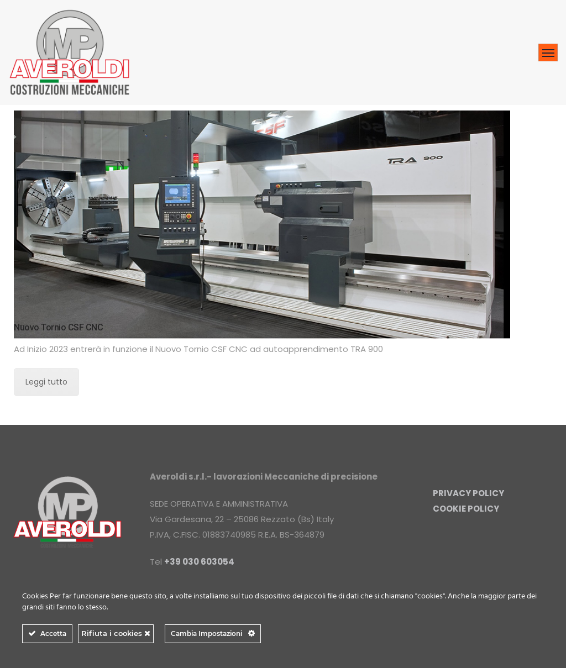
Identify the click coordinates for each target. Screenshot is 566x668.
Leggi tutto (46, 381)
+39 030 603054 (199, 561)
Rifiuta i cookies (115, 633)
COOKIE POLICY (466, 508)
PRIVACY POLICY (468, 493)
